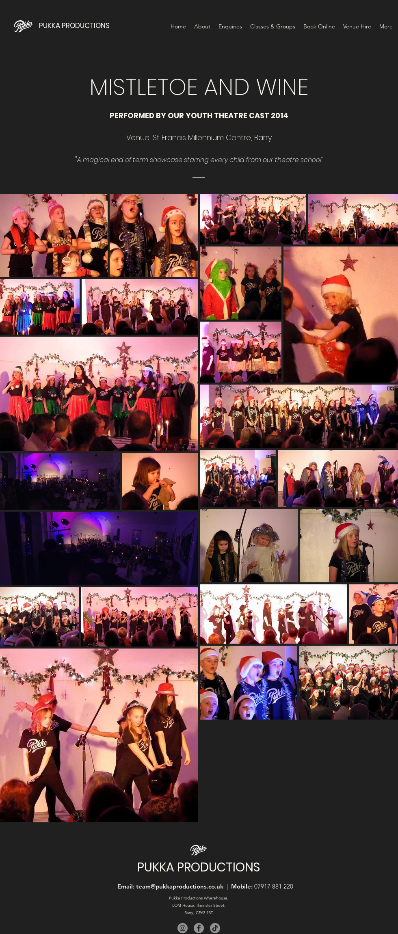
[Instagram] (182, 928)
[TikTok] (215, 928)
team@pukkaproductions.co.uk (179, 886)
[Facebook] (199, 928)
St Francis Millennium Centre (202, 137)
